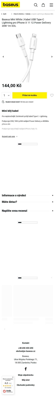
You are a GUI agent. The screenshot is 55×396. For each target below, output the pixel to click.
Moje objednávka (25, 375)
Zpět (4, 14)
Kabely (28, 14)
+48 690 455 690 (25, 348)
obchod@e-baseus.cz (25, 351)
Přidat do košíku (29, 95)
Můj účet (26, 380)
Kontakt (25, 343)
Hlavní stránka (19, 14)
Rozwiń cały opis (8, 136)
